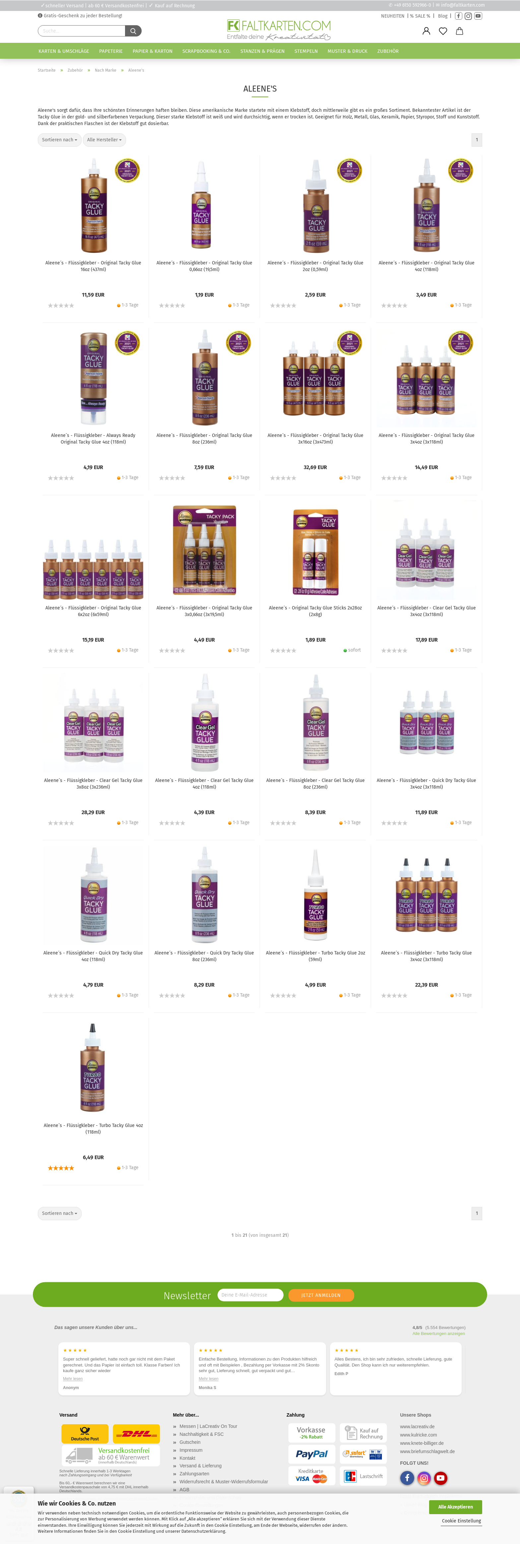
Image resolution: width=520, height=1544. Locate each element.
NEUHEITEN (393, 16)
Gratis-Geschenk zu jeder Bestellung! (82, 16)
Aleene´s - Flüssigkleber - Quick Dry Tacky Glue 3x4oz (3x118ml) (426, 784)
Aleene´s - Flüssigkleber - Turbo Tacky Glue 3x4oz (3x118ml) (426, 956)
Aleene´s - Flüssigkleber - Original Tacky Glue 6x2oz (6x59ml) (93, 611)
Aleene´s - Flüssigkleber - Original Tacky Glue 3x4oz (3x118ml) (427, 439)
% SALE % (420, 16)
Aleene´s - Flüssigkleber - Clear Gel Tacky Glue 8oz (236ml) (315, 784)
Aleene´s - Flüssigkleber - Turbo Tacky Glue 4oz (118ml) (93, 1129)
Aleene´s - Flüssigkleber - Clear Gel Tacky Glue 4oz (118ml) (204, 784)
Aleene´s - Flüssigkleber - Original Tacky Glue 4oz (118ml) (427, 266)
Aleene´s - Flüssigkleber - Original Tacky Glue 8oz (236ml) (204, 439)
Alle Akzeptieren (455, 1507)
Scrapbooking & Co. (206, 51)
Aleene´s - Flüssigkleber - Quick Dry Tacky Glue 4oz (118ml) (93, 956)
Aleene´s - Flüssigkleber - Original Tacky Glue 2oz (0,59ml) (315, 266)
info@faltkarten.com (463, 5)
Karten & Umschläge (63, 51)
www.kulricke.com (418, 1435)
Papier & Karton (152, 51)
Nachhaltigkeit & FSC (202, 1434)
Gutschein (190, 1442)
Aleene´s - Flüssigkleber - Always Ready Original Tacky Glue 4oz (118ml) (93, 439)
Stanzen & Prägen (262, 51)
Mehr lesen (73, 1378)
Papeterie (111, 51)
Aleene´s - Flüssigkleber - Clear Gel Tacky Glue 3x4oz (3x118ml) (426, 611)
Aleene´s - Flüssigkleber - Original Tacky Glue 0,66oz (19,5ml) (204, 266)
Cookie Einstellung (461, 1521)
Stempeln (306, 51)
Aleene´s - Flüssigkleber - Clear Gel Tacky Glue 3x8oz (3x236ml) (93, 784)
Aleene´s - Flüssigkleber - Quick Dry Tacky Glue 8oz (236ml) (204, 956)
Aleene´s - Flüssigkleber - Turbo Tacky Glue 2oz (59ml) (315, 956)
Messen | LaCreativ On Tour (208, 1426)
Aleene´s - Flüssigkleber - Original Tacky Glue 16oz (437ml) (93, 266)
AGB (185, 1489)
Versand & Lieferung (201, 1465)
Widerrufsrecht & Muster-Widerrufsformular (224, 1481)
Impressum (191, 1450)
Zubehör (388, 51)
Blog (442, 16)
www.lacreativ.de (417, 1426)
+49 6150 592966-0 (412, 5)
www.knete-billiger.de (422, 1443)
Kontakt (187, 1458)
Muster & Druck (347, 51)
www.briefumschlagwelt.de (427, 1451)
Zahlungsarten (195, 1473)
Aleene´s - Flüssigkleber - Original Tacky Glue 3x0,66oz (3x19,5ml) (204, 611)
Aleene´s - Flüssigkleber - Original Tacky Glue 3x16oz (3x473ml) (315, 439)
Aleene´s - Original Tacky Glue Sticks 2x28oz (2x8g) (315, 611)
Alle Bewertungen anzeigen (439, 1333)
